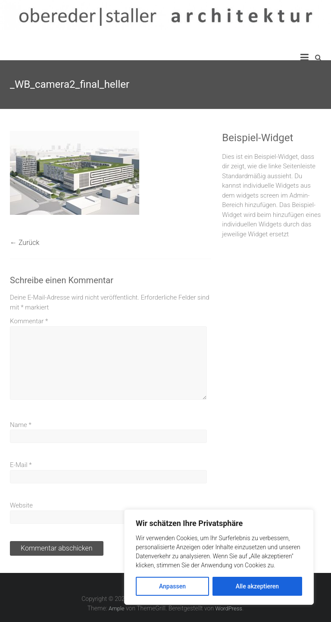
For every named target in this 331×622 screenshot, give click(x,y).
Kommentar (29, 321)
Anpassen (172, 586)
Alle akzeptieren (257, 586)
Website (21, 505)
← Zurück (24, 242)
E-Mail (21, 465)
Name (20, 425)
